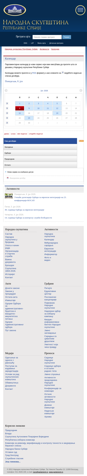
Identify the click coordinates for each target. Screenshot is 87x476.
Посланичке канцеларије (50, 298)
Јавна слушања (52, 374)
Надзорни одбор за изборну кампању (52, 313)
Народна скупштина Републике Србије (21, 49)
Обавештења (11, 382)
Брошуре (9, 265)
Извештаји (10, 300)
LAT (32, 43)
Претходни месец (6, 90)
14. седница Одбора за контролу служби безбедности (28, 217)
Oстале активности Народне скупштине (49, 398)
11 (48, 108)
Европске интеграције (50, 249)
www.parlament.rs (56, 472)
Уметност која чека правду (51, 345)
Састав (8, 234)
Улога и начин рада (12, 246)
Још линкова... (12, 461)
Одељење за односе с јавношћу (11, 360)
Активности (44, 49)
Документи (10, 386)
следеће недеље (36, 134)
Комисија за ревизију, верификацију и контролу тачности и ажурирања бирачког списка (40, 444)
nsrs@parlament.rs (40, 472)
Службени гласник (14, 458)
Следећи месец (81, 90)
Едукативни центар (50, 292)
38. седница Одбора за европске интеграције (24, 210)
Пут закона (10, 330)
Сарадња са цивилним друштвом (50, 339)
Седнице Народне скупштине (49, 360)
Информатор (50, 254)
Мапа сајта (41, 43)
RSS (34, 73)
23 (29, 118)
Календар (55, 49)
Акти (8, 283)
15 (20, 113)
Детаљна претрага (56, 43)
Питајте (48, 288)
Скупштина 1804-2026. (10, 269)
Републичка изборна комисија (20, 440)
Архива (47, 416)
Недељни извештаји (49, 412)
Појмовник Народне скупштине (49, 305)
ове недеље (22, 134)
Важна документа (10, 260)
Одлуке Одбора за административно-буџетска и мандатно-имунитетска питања (14, 311)
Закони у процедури (10, 292)
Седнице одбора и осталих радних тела (52, 368)
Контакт (9, 277)
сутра (13, 134)
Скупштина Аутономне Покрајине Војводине (27, 436)
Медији (9, 353)
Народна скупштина (16, 229)
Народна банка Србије (16, 449)
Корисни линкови (15, 425)
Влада (8, 433)
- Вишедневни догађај (16, 178)
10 (38, 108)
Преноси (49, 353)
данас (6, 134)
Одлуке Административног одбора (14, 324)
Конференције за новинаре (52, 389)
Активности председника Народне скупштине (50, 381)
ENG (25, 43)
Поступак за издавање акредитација (11, 368)
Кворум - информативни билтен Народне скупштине (52, 323)
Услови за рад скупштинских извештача (12, 377)
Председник (11, 430)
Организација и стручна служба (12, 253)
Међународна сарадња (51, 244)
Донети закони (12, 288)
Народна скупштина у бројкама (11, 239)
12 (57, 108)
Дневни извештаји (49, 406)
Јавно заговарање (50, 331)
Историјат (10, 274)
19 (57, 113)
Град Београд (12, 455)
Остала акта (11, 297)
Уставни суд (11, 452)
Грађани (49, 283)
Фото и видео (47, 258)
